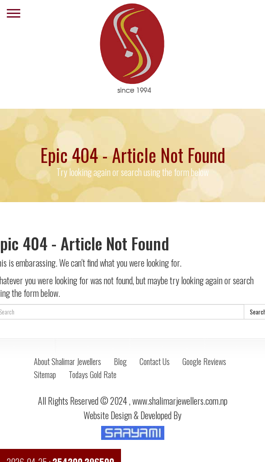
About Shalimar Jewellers (67, 361)
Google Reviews (204, 361)
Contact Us (154, 361)
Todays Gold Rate (92, 374)
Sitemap (45, 374)
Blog (120, 361)
